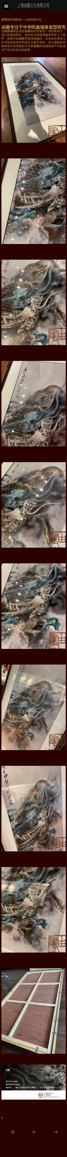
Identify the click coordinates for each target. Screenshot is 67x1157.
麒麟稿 (29, 31)
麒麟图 (11, 31)
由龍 (5, 27)
